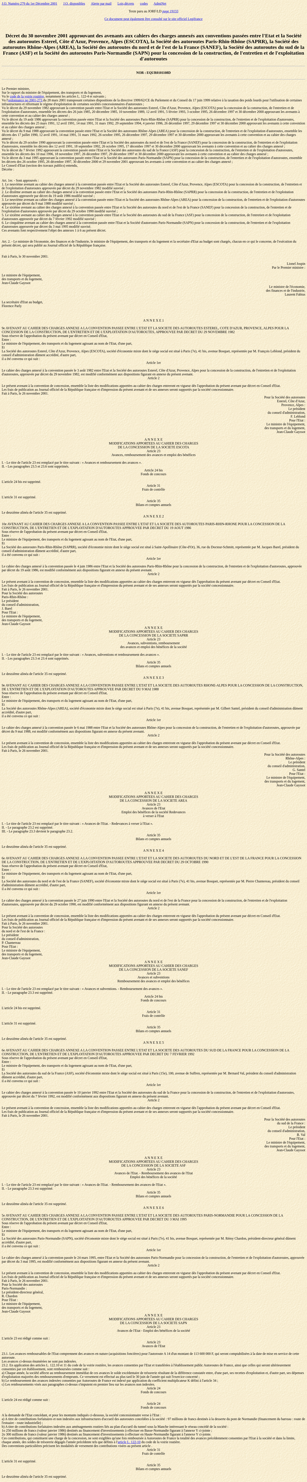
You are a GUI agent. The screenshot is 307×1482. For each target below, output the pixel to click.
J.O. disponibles (74, 3)
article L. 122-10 (129, 1442)
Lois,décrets (125, 3)
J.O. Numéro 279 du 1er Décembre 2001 (29, 3)
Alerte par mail (101, 3)
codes (144, 3)
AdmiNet (160, 3)
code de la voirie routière (27, 96)
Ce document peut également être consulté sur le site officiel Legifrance (153, 19)
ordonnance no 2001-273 (25, 100)
